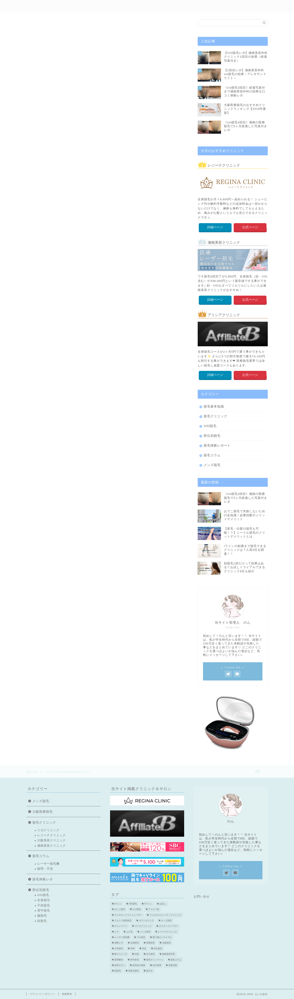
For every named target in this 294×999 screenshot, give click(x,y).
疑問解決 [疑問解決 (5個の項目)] (119, 960)
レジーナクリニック (51, 835)
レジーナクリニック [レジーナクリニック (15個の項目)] (167, 932)
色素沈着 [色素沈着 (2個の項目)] (172, 965)
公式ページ (250, 227)
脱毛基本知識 (214, 406)
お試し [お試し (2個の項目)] (163, 904)
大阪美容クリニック (51, 840)
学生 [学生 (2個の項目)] (144, 948)
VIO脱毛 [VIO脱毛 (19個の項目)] (133, 904)
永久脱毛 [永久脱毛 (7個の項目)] (150, 954)
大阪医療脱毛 (42, 811)
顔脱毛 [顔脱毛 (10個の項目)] (118, 971)
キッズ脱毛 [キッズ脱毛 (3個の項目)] (166, 920)
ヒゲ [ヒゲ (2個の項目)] (117, 932)
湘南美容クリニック (51, 845)
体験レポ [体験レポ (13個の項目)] (119, 943)
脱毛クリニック (215, 416)
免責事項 (67, 994)
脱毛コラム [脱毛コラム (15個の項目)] (176, 960)
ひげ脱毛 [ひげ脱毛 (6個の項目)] (137, 909)
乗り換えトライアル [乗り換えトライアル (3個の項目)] (162, 937)
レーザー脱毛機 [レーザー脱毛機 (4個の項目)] (122, 937)
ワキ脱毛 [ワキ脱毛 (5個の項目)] (141, 937)
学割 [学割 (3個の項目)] (132, 948)
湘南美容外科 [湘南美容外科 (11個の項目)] (168, 954)
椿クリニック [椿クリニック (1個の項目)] (121, 954)
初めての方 (96, 6)
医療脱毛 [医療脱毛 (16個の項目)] (150, 943)
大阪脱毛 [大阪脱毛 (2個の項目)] (166, 943)
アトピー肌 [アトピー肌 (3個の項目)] (153, 909)
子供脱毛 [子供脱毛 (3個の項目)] (119, 948)
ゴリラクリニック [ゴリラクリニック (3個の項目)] (143, 926)
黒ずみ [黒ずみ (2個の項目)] (149, 971)
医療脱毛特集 (233, 6)
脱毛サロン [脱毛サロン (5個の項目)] (120, 965)
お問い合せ (202, 896)
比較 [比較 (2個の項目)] (137, 954)
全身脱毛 (43, 900)
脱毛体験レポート (217, 445)
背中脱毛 (43, 910)
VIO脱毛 (210, 426)
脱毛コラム (212, 455)
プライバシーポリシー (42, 994)
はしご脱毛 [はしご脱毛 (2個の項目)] (120, 909)
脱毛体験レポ (124, 6)
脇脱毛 (42, 915)
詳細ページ (215, 227)
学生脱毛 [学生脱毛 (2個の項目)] (158, 948)
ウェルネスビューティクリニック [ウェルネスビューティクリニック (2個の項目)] (165, 915)
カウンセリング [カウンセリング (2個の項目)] (146, 920)
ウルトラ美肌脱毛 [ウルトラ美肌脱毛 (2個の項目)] (123, 920)
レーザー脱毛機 (48, 863)
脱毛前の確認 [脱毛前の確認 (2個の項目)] (139, 965)
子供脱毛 (43, 905)
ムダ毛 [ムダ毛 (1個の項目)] (129, 932)
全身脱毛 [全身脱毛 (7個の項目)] (134, 943)
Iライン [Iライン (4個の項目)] (118, 904)
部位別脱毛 (152, 6)
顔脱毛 (42, 920)
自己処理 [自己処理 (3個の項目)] (157, 965)
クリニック (179, 6)
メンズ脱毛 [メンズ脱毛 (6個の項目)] (145, 932)
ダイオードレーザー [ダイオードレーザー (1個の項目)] (168, 926)
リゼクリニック (48, 830)
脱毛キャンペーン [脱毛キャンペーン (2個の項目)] (154, 960)
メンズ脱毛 (205, 6)
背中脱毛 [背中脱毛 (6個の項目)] (134, 960)
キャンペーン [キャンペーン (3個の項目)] (121, 926)
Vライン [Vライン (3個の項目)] (148, 904)
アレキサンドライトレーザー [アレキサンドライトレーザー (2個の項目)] (128, 915)
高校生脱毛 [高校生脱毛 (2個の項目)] (133, 971)
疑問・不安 (45, 868)
